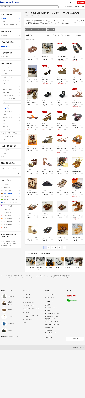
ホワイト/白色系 (10, 187)
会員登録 (81, 2)
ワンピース (11, 80)
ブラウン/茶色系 (10, 193)
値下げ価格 (10, 35)
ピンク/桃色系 (10, 212)
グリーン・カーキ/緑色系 (10, 199)
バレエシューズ (12, 111)
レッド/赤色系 (10, 215)
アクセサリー (11, 114)
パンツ (11, 83)
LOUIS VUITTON (10, 46)
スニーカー (12, 105)
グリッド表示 (66, 35)
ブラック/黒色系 (10, 184)
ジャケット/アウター (11, 77)
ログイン (72, 2)
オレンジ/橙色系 (10, 218)
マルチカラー (10, 227)
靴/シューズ (11, 92)
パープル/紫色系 (10, 206)
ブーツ (12, 102)
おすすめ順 (57, 35)
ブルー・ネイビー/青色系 (10, 203)
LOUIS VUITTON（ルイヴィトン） (35, 29)
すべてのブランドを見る (7, 336)
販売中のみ (48, 35)
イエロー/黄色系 (10, 209)
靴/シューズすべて (12, 95)
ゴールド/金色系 (10, 224)
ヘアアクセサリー (11, 117)
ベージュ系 (10, 196)
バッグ (11, 86)
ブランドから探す (79, 7)
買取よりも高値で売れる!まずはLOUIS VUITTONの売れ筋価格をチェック (10, 243)
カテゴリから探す (67, 7)
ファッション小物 (11, 89)
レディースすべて (11, 70)
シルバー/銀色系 (10, 221)
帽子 (11, 120)
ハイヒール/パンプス (12, 98)
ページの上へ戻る (75, 338)
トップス (11, 74)
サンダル (50, 29)
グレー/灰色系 (10, 190)
